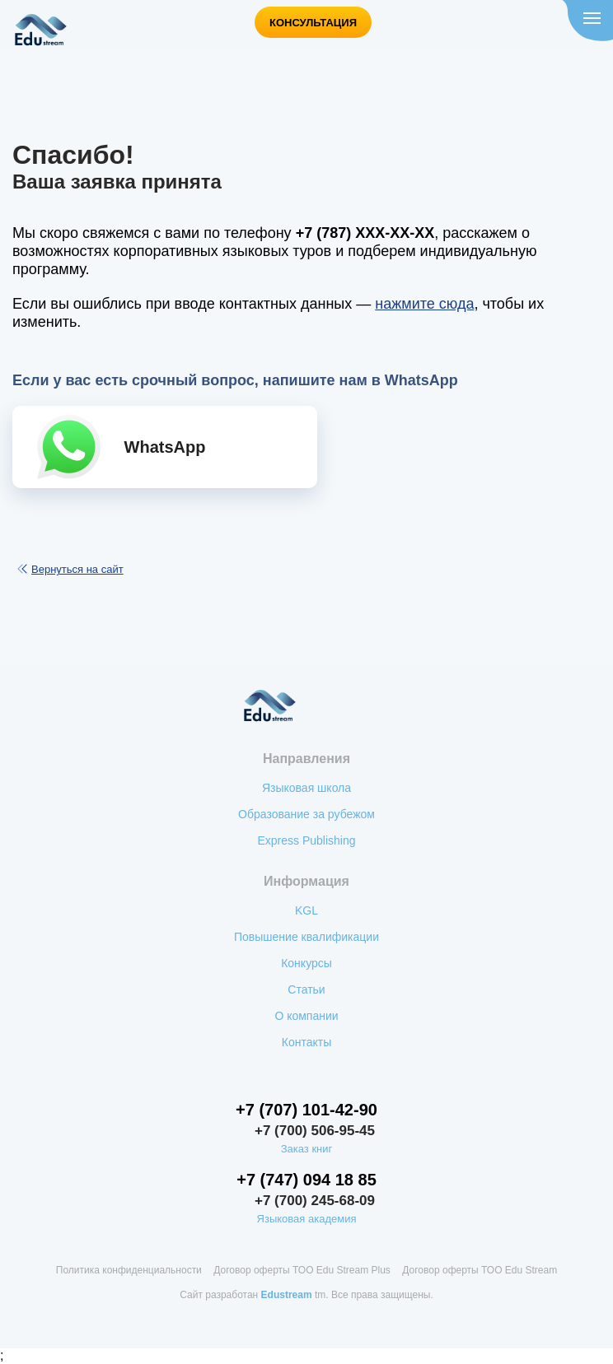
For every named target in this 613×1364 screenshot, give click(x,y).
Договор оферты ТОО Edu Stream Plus (302, 1270)
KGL (306, 910)
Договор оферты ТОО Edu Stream (479, 1270)
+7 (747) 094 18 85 (306, 1180)
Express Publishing (306, 840)
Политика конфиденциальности (129, 1270)
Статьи (306, 989)
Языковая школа (306, 787)
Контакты (306, 1042)
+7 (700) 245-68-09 (315, 1200)
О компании (306, 1015)
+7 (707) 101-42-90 (306, 1110)
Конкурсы (306, 963)
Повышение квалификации (306, 936)
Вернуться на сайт (77, 569)
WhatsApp (165, 447)
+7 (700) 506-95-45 (315, 1130)
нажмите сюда (424, 304)
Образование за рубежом (306, 814)
